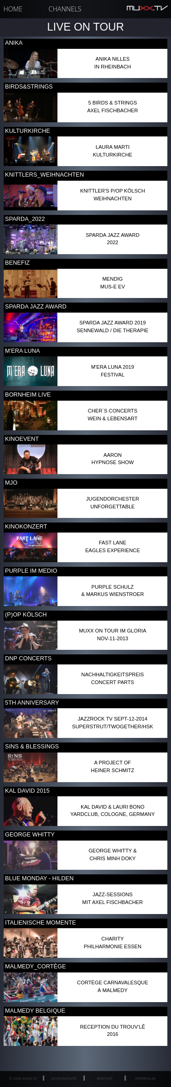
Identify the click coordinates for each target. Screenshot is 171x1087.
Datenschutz (64, 1078)
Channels (65, 9)
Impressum (145, 1078)
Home (13, 9)
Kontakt (104, 1078)
